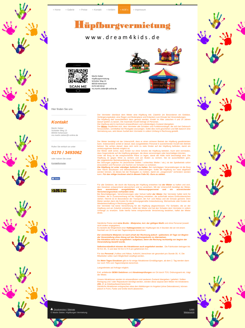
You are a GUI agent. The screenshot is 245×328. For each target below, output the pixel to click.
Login (191, 309)
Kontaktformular (58, 163)
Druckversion (58, 309)
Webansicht (189, 312)
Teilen (55, 179)
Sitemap (71, 309)
